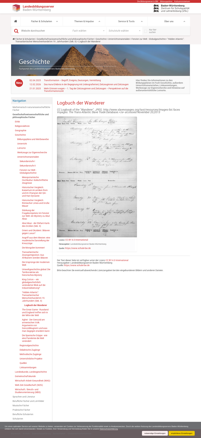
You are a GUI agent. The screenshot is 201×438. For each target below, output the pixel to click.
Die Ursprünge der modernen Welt (36, 263)
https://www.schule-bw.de (78, 248)
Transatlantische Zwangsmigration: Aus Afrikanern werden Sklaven (35, 255)
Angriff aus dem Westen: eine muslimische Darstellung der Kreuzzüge (36, 240)
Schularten (18, 418)
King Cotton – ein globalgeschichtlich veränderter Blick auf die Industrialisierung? (33, 283)
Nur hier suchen (152, 30)
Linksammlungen (28, 367)
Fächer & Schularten (41, 21)
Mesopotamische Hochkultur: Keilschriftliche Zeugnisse (35, 180)
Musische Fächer (21, 405)
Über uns (169, 21)
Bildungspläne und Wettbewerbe (33, 139)
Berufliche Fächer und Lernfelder (28, 401)
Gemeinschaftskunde (25, 376)
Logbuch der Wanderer (35, 305)
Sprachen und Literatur (24, 396)
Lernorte (21, 148)
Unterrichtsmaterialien (119, 39)
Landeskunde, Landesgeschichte (31, 372)
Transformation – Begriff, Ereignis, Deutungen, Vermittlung (72, 80)
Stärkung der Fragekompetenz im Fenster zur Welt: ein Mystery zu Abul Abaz (36, 214)
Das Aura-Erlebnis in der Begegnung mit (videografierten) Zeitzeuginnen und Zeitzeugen (86, 84)
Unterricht (22, 143)
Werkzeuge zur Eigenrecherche (32, 152)
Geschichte (101, 39)
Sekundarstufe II (28, 165)
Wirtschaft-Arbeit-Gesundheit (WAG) (32, 380)
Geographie (20, 130)
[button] (15, 21)
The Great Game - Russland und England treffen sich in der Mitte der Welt (35, 312)
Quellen (23, 363)
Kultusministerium (182, 1)
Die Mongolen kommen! (33, 247)
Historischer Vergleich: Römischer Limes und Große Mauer (35, 203)
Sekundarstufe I (27, 161)
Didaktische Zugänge (30, 350)
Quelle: (62, 248)
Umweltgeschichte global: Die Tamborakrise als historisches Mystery (36, 272)
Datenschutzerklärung (110, 429)
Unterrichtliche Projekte (31, 358)
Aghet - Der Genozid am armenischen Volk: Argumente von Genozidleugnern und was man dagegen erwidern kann (36, 325)
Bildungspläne (166, 1)
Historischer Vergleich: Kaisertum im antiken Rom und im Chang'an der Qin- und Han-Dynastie (35, 191)
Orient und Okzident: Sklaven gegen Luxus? (36, 231)
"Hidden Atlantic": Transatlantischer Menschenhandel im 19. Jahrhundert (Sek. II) (33, 296)
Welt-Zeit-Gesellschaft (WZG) (29, 385)
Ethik (17, 121)
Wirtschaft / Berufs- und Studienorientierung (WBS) (28, 391)
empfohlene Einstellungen (181, 433)
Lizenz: (62, 240)
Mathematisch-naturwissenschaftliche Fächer (31, 108)
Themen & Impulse (84, 21)
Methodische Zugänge (30, 354)
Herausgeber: (64, 244)
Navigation (19, 100)
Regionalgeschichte (29, 345)
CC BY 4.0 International (76, 240)
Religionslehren (22, 126)
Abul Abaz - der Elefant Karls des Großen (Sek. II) (35, 224)
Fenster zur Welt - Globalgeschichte (149, 39)
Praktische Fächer (21, 410)
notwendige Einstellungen (154, 433)
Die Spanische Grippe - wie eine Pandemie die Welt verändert (34, 338)
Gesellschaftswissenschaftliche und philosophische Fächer (65, 39)
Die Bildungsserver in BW (147, 1)
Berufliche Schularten (23, 414)
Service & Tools (126, 21)
